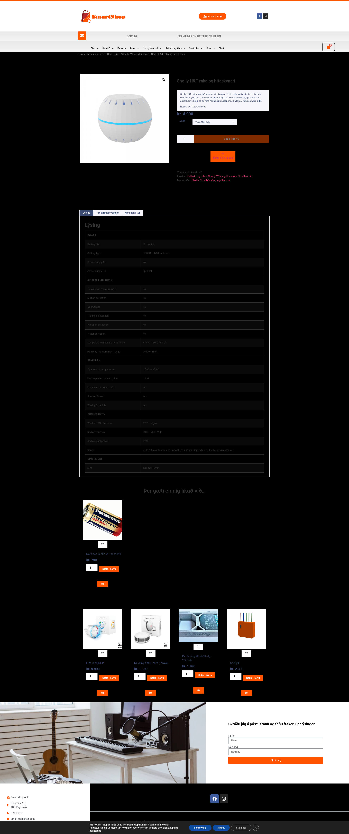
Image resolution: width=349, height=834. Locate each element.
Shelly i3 (235, 663)
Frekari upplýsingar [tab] (108, 212)
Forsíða (132, 36)
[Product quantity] (185, 139)
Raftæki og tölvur (95, 54)
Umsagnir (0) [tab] (132, 212)
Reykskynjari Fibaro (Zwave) (151, 663)
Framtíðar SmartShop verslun (199, 36)
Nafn (231, 736)
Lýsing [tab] (86, 212)
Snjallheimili (113, 54)
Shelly (195, 180)
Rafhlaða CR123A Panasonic (103, 554)
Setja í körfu (231, 138)
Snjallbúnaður (207, 180)
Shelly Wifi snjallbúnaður (135, 54)
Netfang (233, 747)
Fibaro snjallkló (95, 663)
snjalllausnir (224, 180)
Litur (182, 120)
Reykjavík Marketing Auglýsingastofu (165, 828)
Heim (81, 54)
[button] (95, 48)
